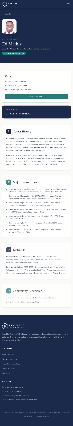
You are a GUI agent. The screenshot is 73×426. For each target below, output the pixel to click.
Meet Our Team (8, 354)
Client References (9, 359)
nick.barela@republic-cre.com (17, 395)
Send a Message (37, 96)
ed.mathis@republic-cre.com (18, 90)
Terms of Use (28, 417)
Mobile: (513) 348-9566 (16, 85)
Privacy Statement (42, 417)
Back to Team (9, 14)
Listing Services (8, 368)
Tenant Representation (11, 364)
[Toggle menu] (68, 4)
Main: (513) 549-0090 (14, 387)
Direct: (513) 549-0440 (16, 81)
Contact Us (6, 373)
